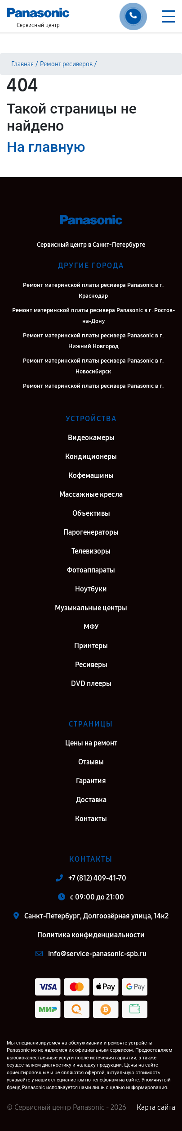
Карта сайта (156, 1107)
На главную (46, 146)
